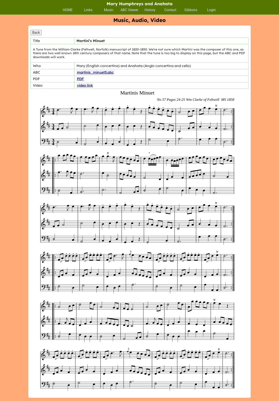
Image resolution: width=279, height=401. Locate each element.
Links (88, 10)
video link (85, 85)
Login (211, 10)
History (150, 10)
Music (108, 10)
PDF (80, 79)
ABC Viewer (129, 10)
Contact (170, 10)
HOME (68, 10)
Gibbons (190, 10)
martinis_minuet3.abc (95, 72)
